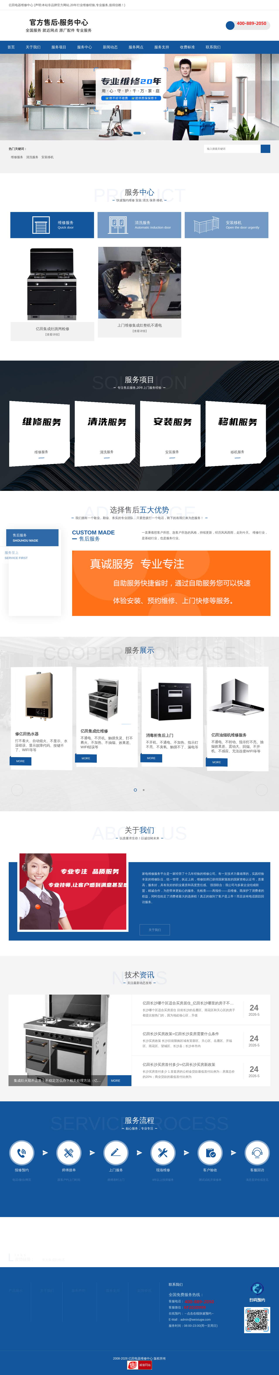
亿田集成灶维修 (104, 734)
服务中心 (84, 47)
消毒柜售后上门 (169, 740)
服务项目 (58, 47)
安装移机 (47, 157)
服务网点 (136, 47)
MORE (38, 775)
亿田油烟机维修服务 (236, 738)
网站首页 (236, 5)
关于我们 (33, 47)
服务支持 (161, 47)
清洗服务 (32, 157)
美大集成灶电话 (53, 1260)
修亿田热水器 (38, 738)
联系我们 (254, 5)
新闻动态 (110, 47)
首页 (11, 47)
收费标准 (187, 47)
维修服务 (17, 157)
